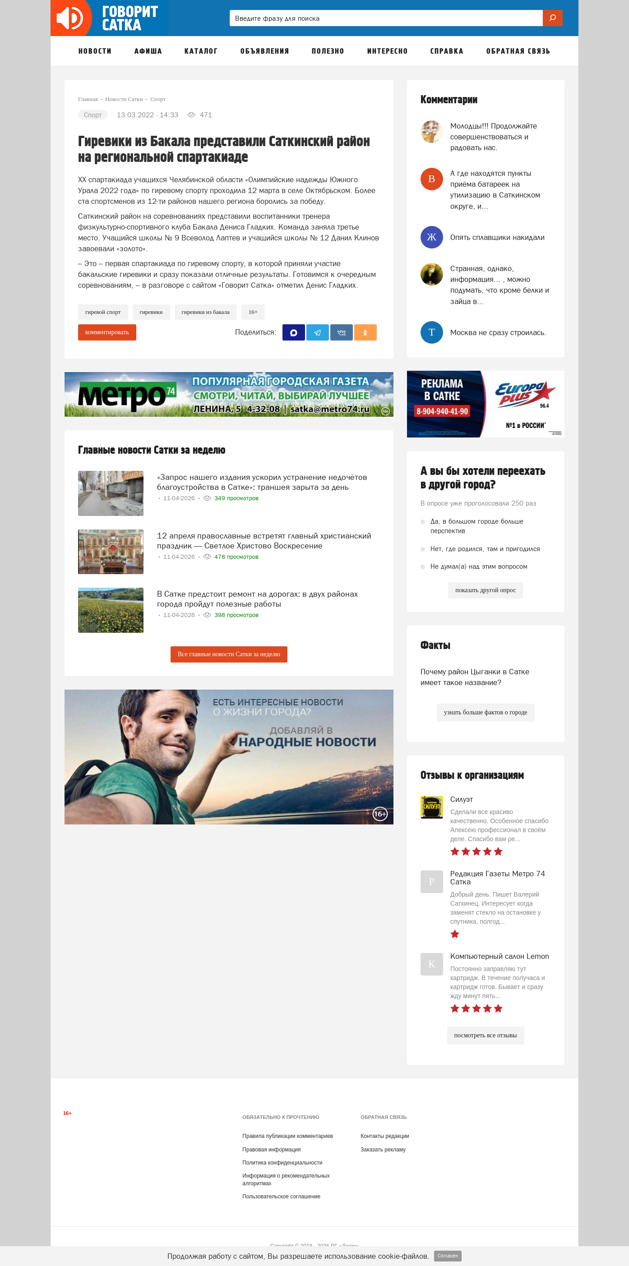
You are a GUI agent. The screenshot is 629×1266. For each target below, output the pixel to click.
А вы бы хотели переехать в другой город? (483, 478)
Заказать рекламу (383, 1149)
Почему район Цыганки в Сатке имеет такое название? (475, 677)
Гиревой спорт (103, 311)
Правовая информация (271, 1149)
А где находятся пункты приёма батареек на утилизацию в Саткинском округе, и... (495, 190)
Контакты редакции (385, 1136)
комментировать (107, 332)
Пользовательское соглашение (281, 1196)
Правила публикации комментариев (287, 1136)
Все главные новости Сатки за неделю (229, 654)
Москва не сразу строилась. (498, 332)
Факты (435, 645)
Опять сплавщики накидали (497, 237)
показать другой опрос (485, 590)
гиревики (151, 311)
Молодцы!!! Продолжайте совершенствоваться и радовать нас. (493, 136)
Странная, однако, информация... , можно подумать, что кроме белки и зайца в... (499, 285)
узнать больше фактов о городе (485, 712)
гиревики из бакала (206, 311)
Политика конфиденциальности (282, 1163)
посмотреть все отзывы (485, 1035)
